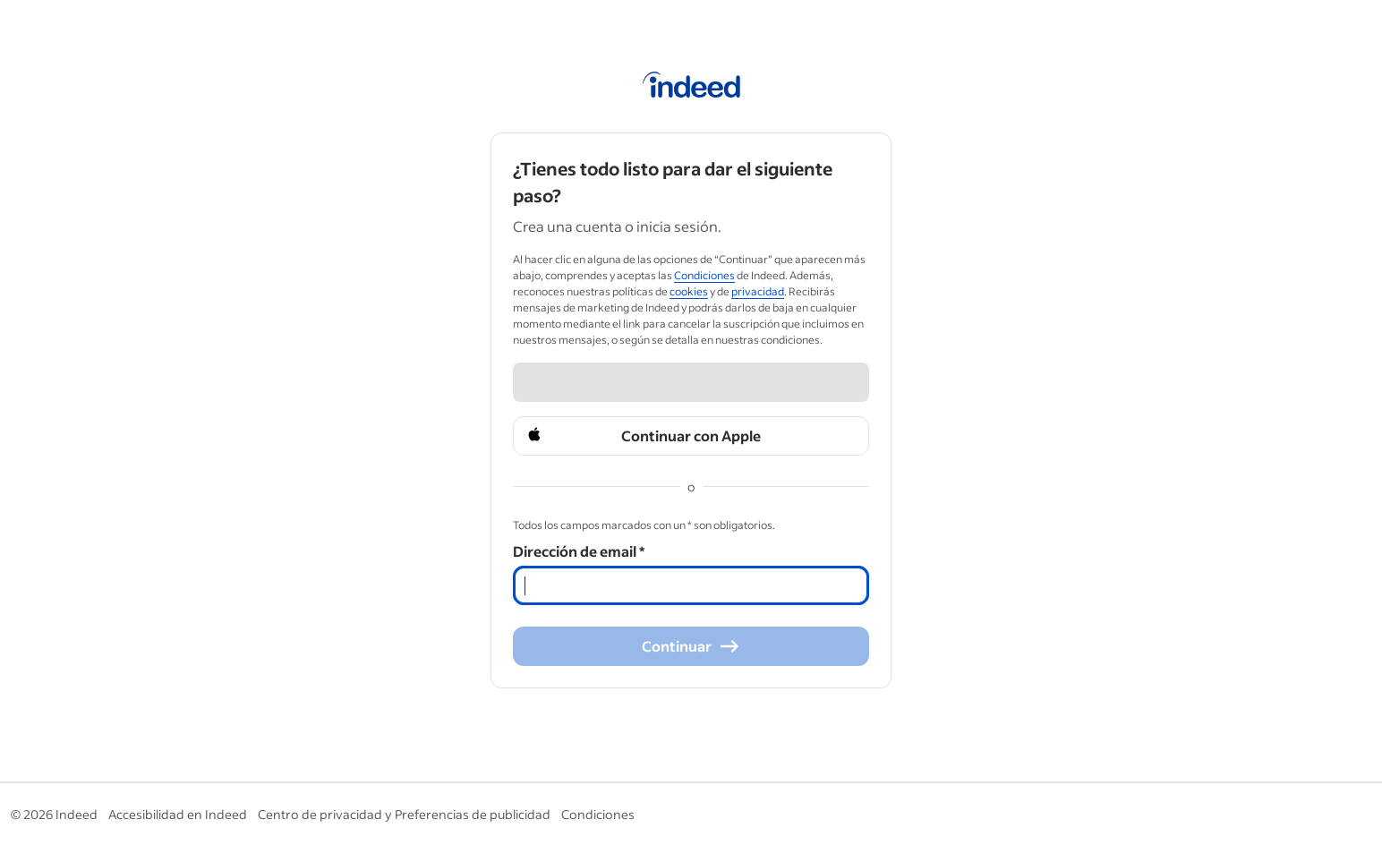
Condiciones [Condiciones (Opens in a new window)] (704, 275)
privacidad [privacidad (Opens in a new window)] (757, 291)
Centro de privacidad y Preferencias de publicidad (404, 814)
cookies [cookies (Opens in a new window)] (689, 291)
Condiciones (598, 814)
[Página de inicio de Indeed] (691, 88)
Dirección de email (578, 551)
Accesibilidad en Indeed (177, 814)
